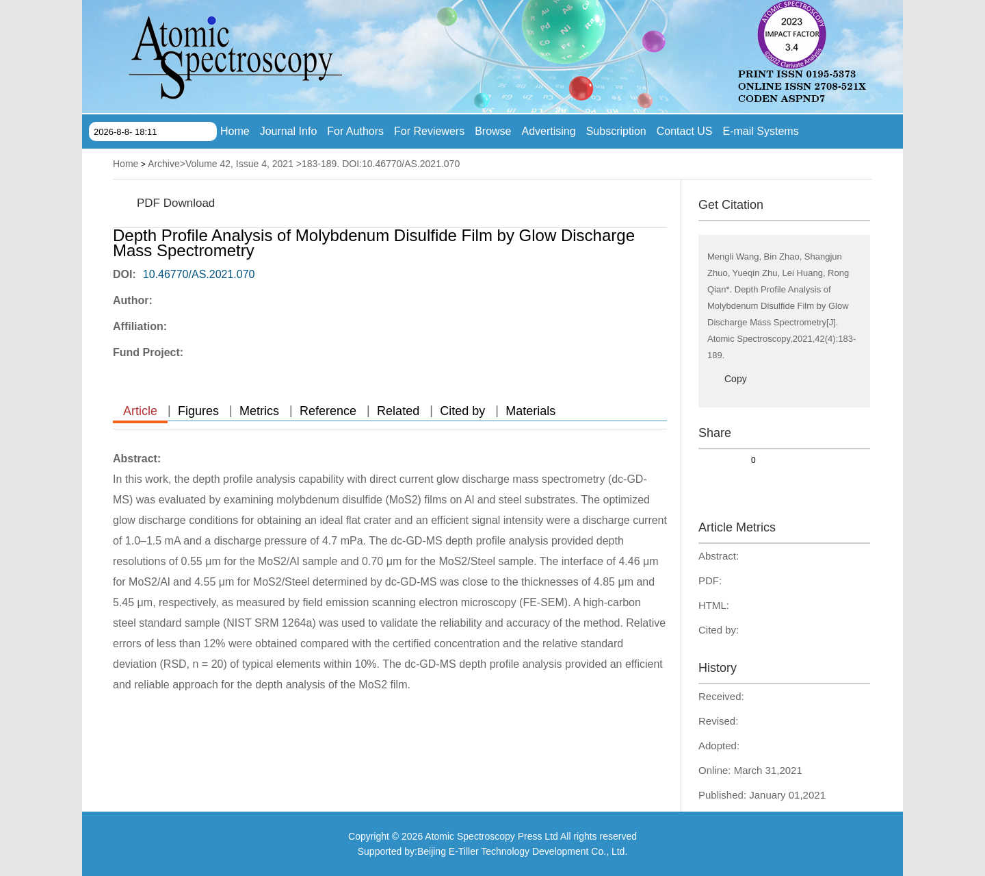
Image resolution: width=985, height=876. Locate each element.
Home (235, 131)
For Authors (355, 131)
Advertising (549, 131)
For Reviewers (429, 131)
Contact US (685, 131)
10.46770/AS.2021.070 (199, 274)
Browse (493, 131)
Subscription (616, 131)
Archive (164, 163)
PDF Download (176, 203)
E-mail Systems (761, 131)
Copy (735, 378)
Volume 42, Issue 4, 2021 (239, 163)
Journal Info (288, 131)
